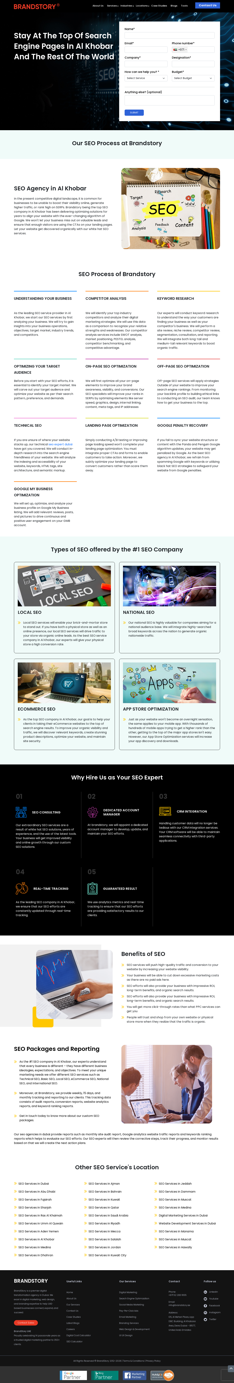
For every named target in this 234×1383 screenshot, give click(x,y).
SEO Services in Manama (176, 1231)
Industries (126, 5)
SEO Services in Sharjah (34, 1207)
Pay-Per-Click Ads (128, 1310)
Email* (129, 43)
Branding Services (129, 1323)
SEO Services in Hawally (175, 1247)
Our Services (73, 1304)
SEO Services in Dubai (33, 1184)
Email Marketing (127, 1316)
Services (112, 5)
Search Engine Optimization (134, 1298)
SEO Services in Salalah (105, 1239)
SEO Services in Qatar (104, 1207)
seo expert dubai (60, 444)
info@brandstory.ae (179, 1305)
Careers (70, 1329)
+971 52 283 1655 (178, 1295)
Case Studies (159, 5)
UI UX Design (126, 1335)
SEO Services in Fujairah (35, 1199)
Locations (142, 5)
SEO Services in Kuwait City (107, 1255)
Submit (134, 112)
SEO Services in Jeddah (175, 1184)
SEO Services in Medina (34, 1247)
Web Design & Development (134, 1329)
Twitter (212, 1319)
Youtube (213, 1298)
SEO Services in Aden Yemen (38, 1231)
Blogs (174, 5)
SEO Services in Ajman (104, 1184)
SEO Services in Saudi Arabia (108, 1215)
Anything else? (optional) (143, 92)
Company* (133, 58)
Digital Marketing (128, 1292)
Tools (184, 5)
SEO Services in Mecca (104, 1231)
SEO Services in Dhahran (35, 1255)
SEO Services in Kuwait (104, 1199)
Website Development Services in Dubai (187, 1223)
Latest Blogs (73, 1323)
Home (69, 1292)
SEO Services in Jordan (105, 1247)
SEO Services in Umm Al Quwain (40, 1223)
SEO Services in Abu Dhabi (36, 1192)
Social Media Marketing (131, 1304)
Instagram (215, 1312)
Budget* (178, 72)
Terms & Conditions (133, 1360)
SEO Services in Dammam (177, 1192)
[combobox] (180, 50)
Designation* (181, 58)
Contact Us (207, 5)
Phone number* (183, 43)
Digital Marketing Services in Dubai (183, 1215)
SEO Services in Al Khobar (36, 1239)
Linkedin (213, 1291)
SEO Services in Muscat (175, 1199)
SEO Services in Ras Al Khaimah (40, 1215)
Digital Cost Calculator (78, 1335)
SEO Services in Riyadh (104, 1223)
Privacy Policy (153, 1360)
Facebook (214, 1305)
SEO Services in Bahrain (105, 1192)
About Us (98, 5)
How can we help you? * (142, 72)
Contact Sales (26, 1322)
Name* (130, 29)
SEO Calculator (74, 1341)
